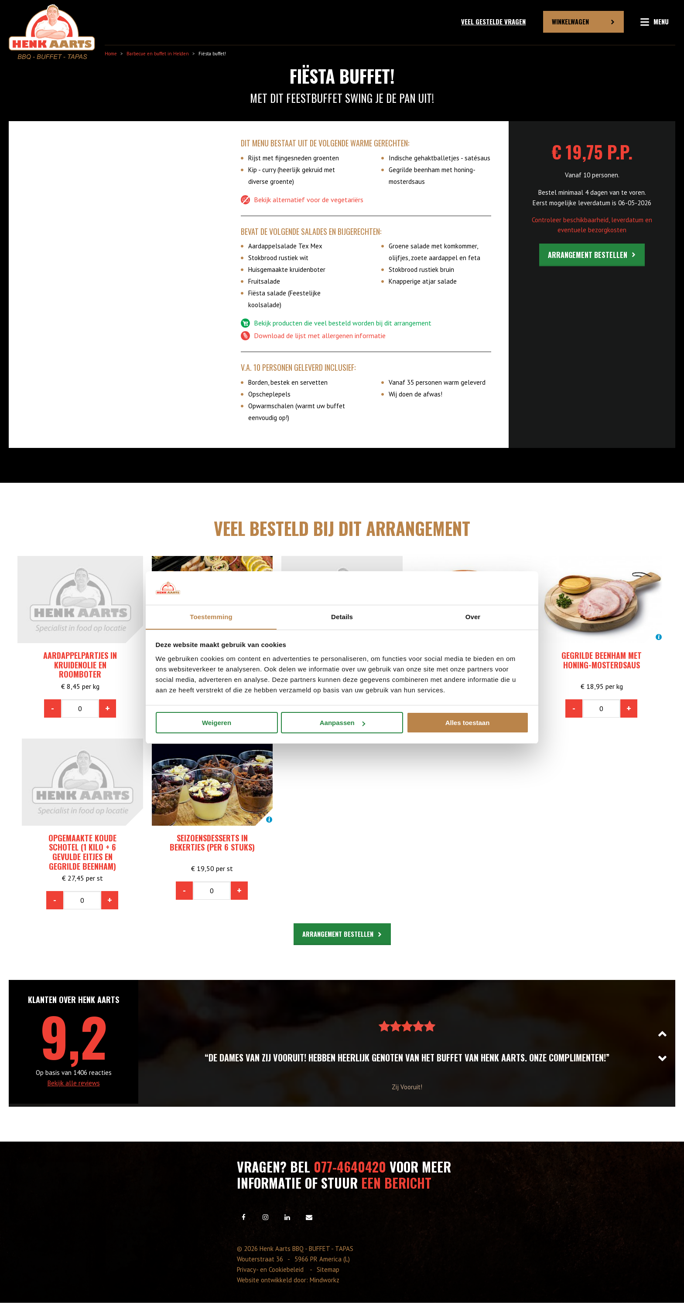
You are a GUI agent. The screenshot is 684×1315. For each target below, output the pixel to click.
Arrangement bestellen (587, 255)
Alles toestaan (467, 723)
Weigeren (216, 723)
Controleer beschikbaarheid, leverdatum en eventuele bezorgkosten (592, 225)
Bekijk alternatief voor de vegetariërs (302, 200)
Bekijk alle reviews (74, 1083)
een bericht (396, 1182)
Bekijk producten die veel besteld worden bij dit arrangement (336, 323)
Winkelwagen (570, 21)
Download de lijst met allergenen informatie (313, 336)
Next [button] (666, 1058)
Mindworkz (324, 1279)
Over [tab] (473, 616)
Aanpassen (342, 723)
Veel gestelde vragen (493, 21)
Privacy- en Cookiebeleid (271, 1269)
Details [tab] (342, 616)
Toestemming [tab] (211, 616)
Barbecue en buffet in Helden (158, 54)
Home (111, 54)
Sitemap (328, 1269)
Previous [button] (666, 1033)
